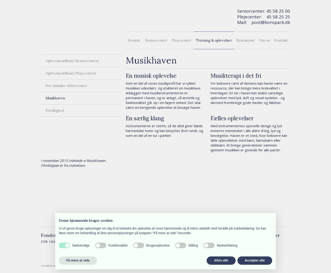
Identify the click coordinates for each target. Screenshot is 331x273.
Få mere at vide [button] (78, 260)
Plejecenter (181, 40)
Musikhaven (55, 98)
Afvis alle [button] (221, 260)
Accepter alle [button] (255, 260)
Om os (264, 40)
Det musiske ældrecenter (66, 85)
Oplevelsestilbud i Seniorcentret (72, 61)
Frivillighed (55, 110)
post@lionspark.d (269, 22)
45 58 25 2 (277, 17)
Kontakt (281, 40)
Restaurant (246, 40)
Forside (134, 40)
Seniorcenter (156, 40)
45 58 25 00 (278, 11)
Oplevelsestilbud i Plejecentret (71, 73)
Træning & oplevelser (214, 40)
